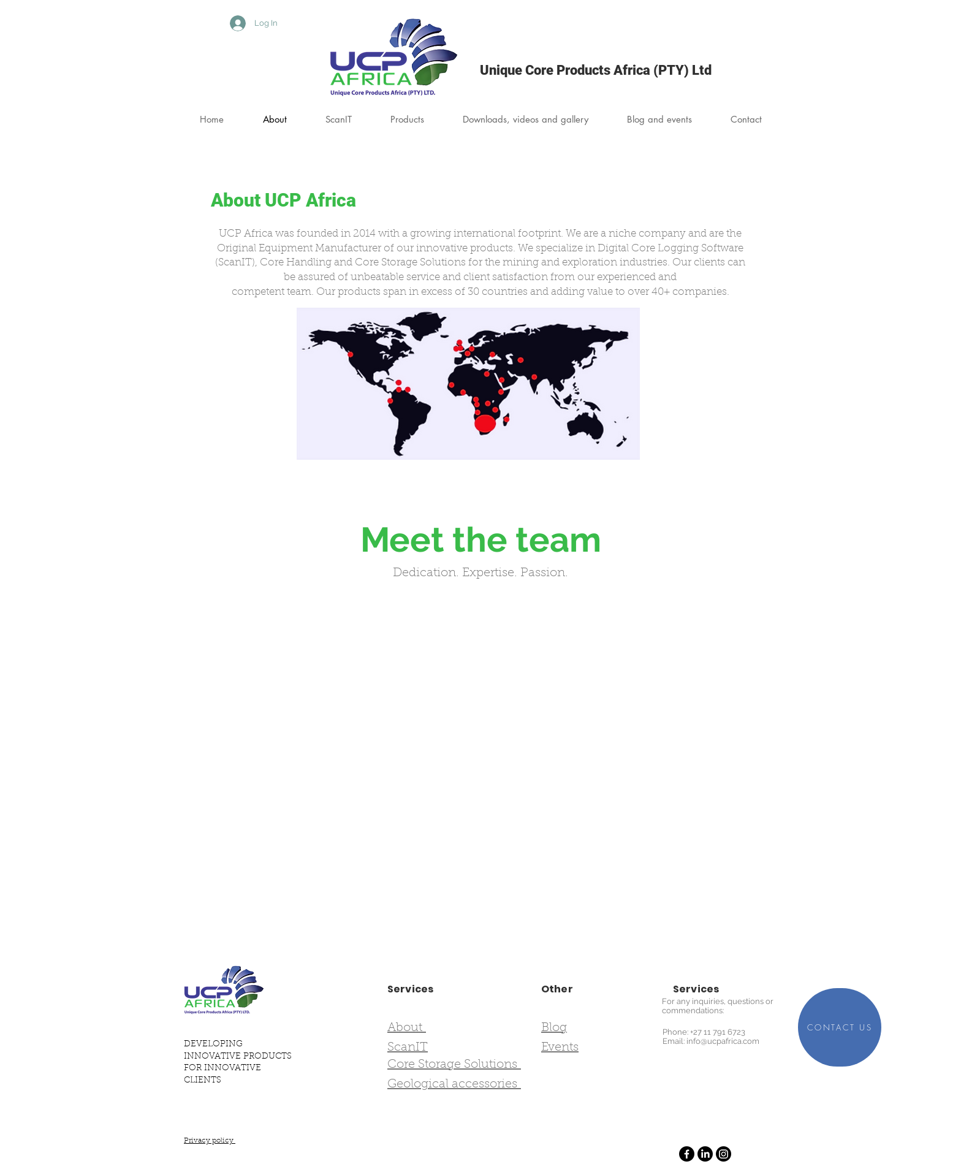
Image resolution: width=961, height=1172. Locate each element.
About (406, 1028)
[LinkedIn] (705, 1154)
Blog (554, 1028)
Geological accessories (454, 1084)
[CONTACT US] (839, 1027)
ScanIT (407, 1047)
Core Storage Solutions (454, 1065)
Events (560, 1047)
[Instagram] (723, 1154)
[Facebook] (686, 1154)
